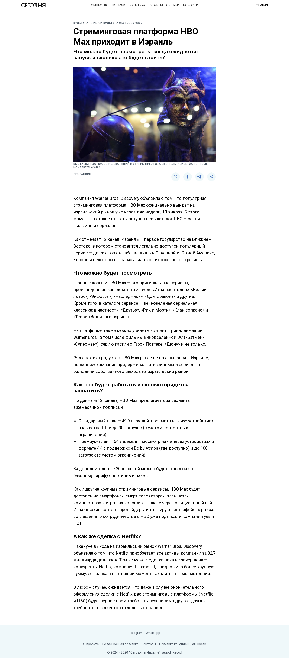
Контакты (149, 644)
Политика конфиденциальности (182, 644)
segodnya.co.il (172, 652)
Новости (190, 5)
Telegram (135, 633)
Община (173, 5)
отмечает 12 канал (100, 239)
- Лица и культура (104, 23)
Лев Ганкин (82, 174)
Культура (137, 5)
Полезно (119, 5)
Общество (99, 5)
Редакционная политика (120, 644)
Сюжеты (156, 5)
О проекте (91, 644)
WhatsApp (153, 633)
